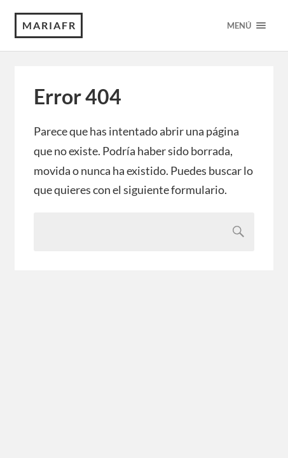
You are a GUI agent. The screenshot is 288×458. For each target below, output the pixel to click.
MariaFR (49, 25)
